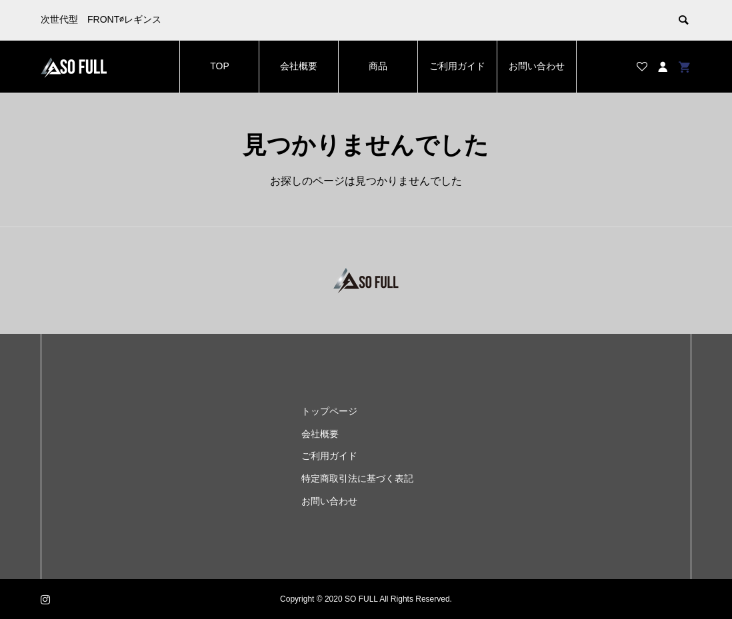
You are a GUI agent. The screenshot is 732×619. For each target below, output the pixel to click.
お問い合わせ (537, 66)
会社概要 (298, 66)
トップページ (329, 411)
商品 (378, 66)
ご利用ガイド (457, 66)
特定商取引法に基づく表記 (357, 478)
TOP (219, 66)
